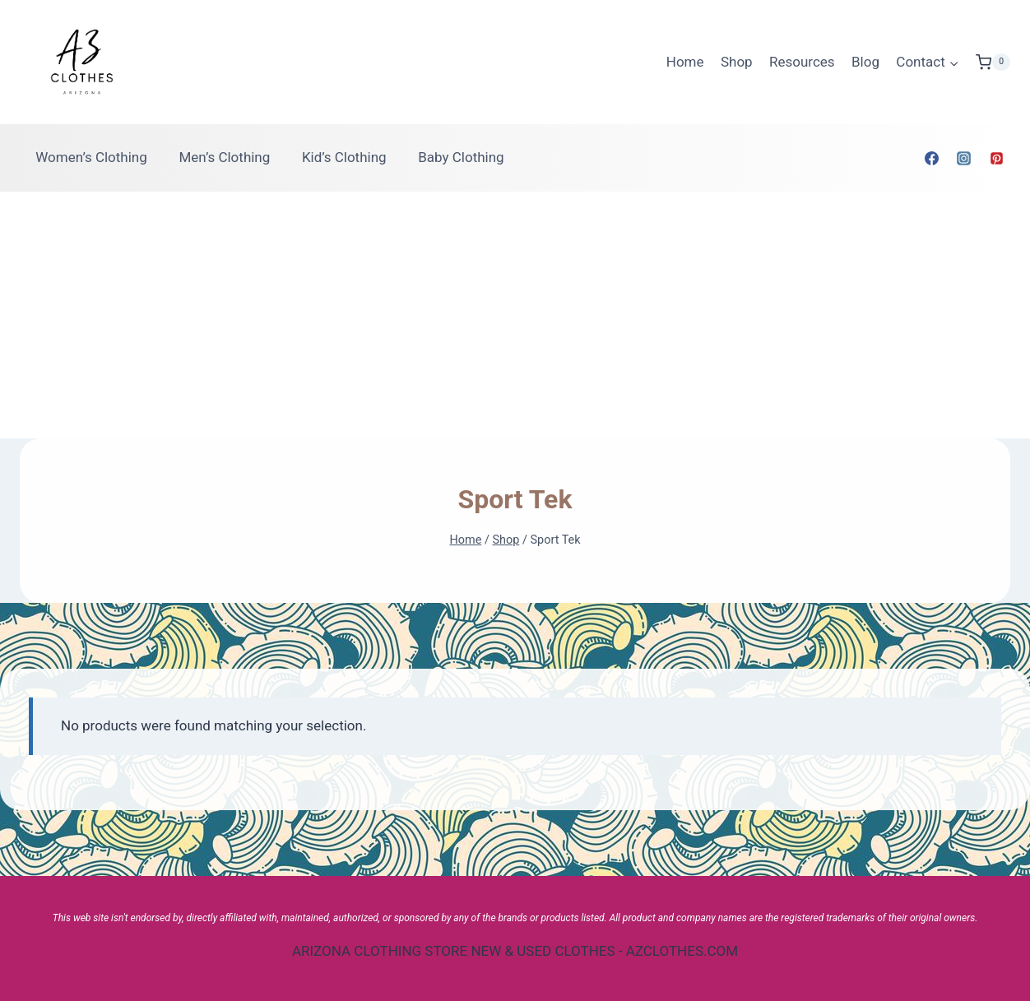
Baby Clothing (460, 157)
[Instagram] (964, 158)
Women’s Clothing (91, 157)
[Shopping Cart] (993, 62)
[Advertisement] (515, 315)
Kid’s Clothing (344, 157)
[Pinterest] (996, 158)
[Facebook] (932, 158)
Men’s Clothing (224, 157)
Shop (737, 61)
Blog (865, 61)
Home (685, 61)
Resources (802, 61)
